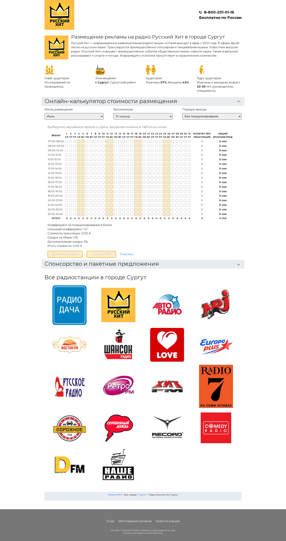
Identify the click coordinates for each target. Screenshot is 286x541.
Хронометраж (123, 109)
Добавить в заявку (65, 254)
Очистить (126, 254)
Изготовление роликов (135, 521)
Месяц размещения (58, 109)
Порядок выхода (194, 109)
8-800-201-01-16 (219, 12)
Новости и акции (168, 521)
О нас (110, 521)
